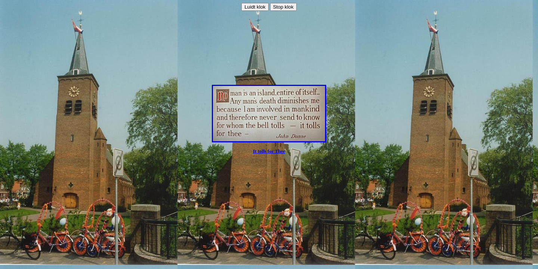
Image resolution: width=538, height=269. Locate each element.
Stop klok (283, 7)
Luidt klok (254, 7)
